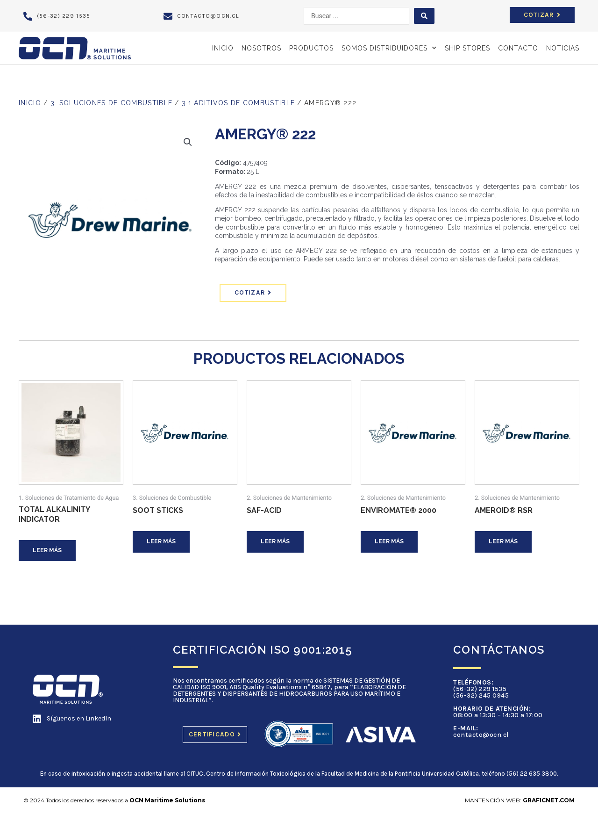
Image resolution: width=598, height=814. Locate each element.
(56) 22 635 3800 (531, 773)
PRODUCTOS (311, 48)
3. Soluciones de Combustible (111, 103)
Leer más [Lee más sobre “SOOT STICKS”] (161, 541)
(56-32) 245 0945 (481, 695)
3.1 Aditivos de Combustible (238, 103)
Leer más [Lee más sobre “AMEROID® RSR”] (503, 541)
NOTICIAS (562, 48)
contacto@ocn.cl (481, 735)
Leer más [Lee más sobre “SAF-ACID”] (275, 541)
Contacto (518, 48)
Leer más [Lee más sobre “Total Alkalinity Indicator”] (47, 550)
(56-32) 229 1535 (479, 689)
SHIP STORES (467, 48)
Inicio (223, 48)
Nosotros (261, 48)
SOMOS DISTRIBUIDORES (389, 48)
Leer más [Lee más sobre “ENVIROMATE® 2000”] (389, 541)
